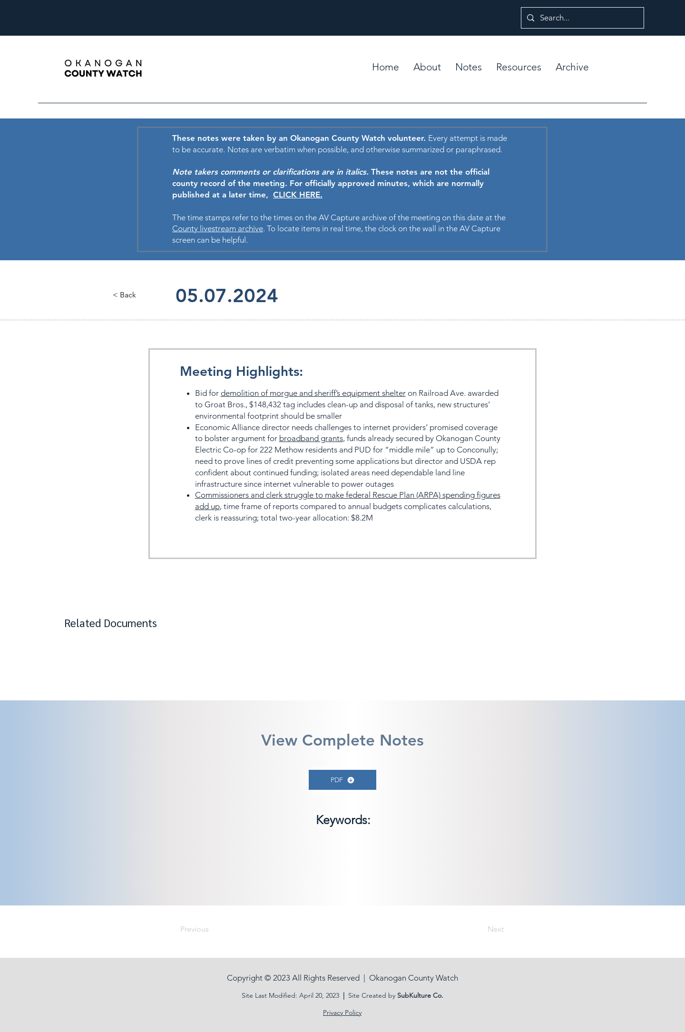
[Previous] (211, 929)
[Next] (480, 929)
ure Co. (432, 995)
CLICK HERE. (298, 194)
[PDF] (342, 780)
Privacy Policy (342, 1012)
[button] (468, 67)
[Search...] (582, 18)
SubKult (409, 995)
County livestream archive (217, 228)
